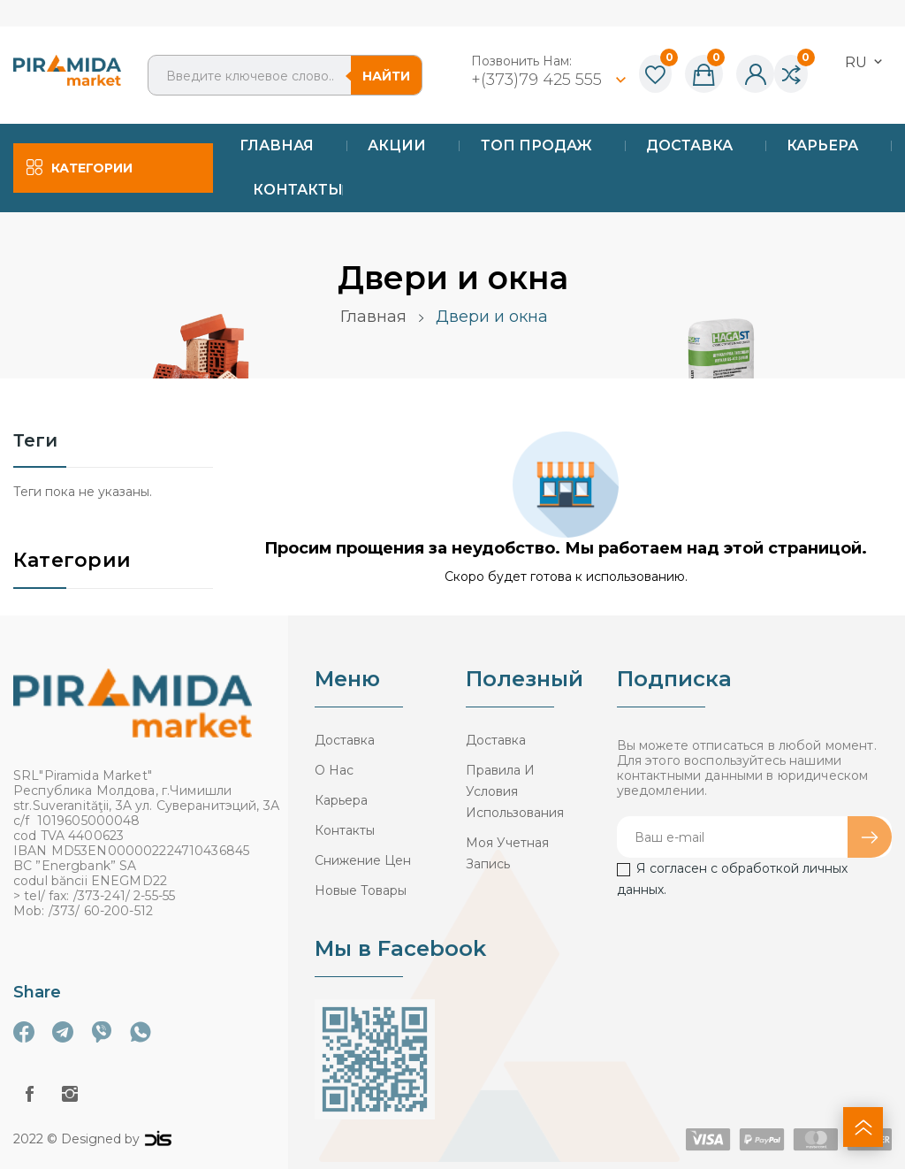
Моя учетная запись (507, 853)
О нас (334, 770)
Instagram (70, 1094)
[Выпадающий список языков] (865, 62)
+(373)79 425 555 (538, 79)
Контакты (345, 830)
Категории (72, 561)
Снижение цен (363, 860)
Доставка (345, 740)
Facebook (29, 1094)
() (655, 75)
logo (158, 1139)
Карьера (341, 800)
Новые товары (361, 890)
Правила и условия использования (515, 791)
